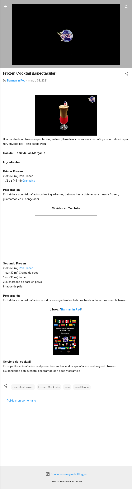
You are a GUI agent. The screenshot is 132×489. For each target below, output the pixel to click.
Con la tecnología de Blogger (66, 474)
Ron (67, 387)
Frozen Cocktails (49, 387)
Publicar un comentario (21, 400)
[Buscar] (126, 8)
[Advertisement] (66, 433)
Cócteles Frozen (22, 387)
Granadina (28, 180)
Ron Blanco (26, 268)
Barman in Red (71, 309)
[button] (126, 74)
